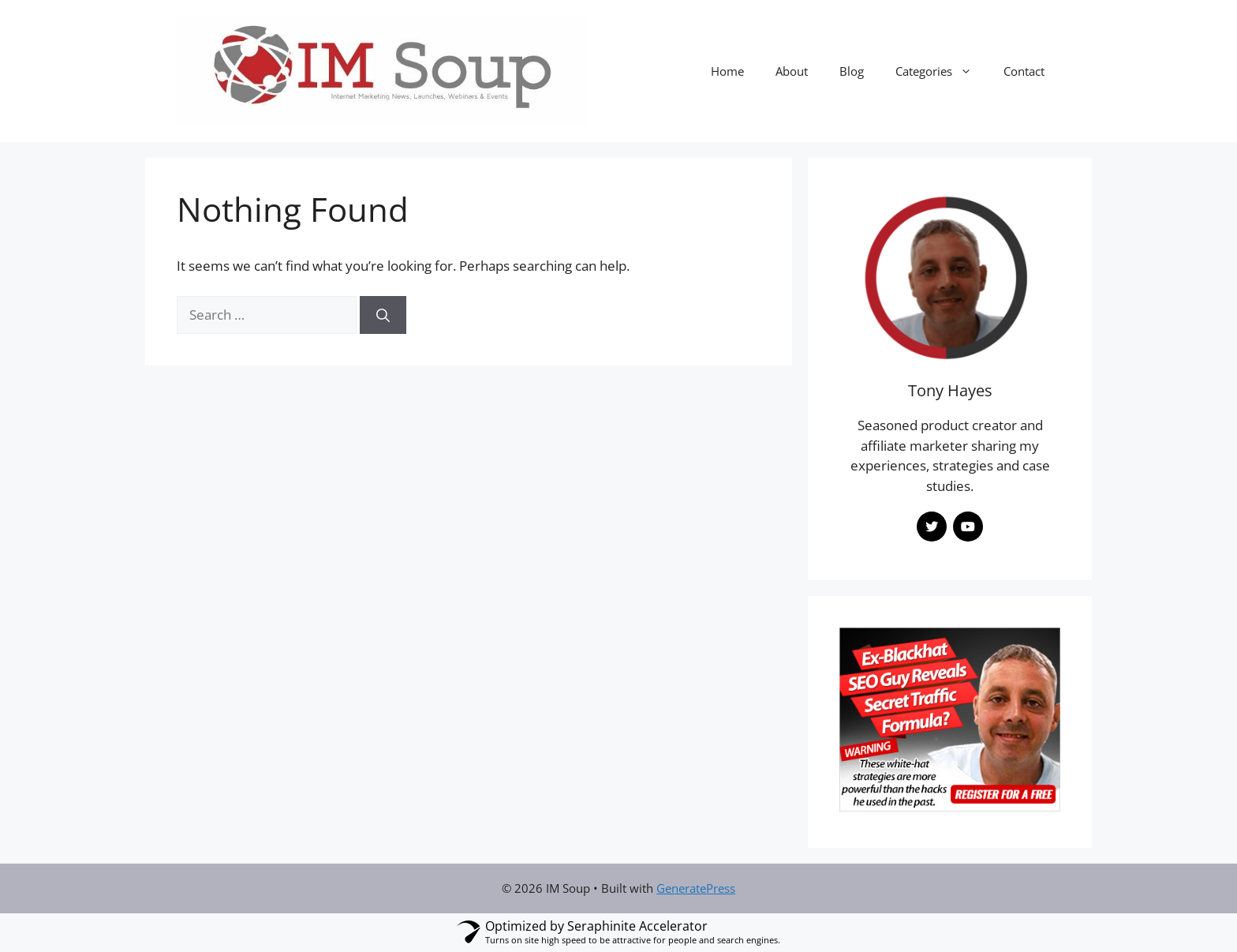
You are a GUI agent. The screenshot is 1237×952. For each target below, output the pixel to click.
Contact (1024, 71)
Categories (941, 71)
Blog (851, 71)
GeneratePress (695, 888)
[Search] (383, 315)
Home (727, 71)
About (791, 71)
